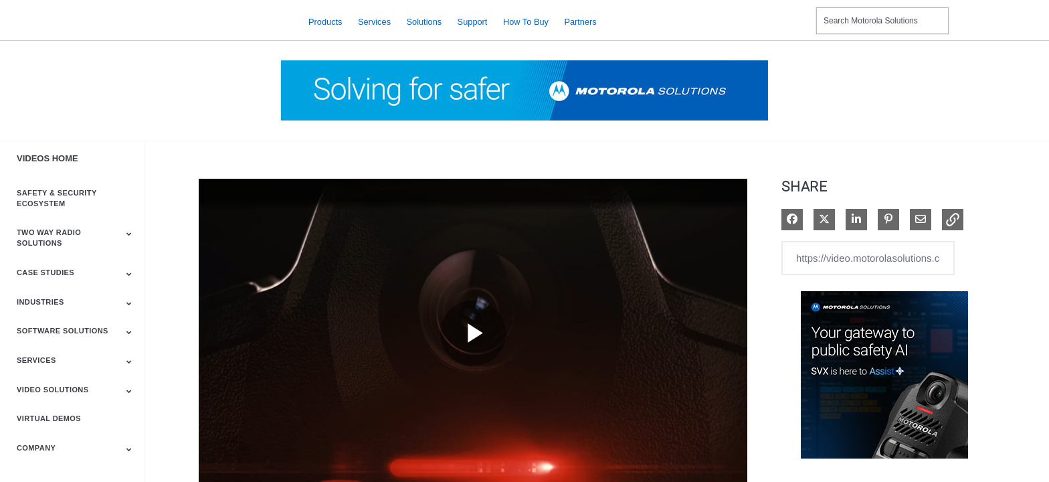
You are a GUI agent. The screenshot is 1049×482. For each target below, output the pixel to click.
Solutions (424, 21)
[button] (952, 219)
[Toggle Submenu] (129, 233)
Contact (800, 12)
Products (325, 21)
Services (374, 21)
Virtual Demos (49, 418)
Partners (580, 21)
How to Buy (526, 21)
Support (473, 21)
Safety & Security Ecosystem (56, 198)
